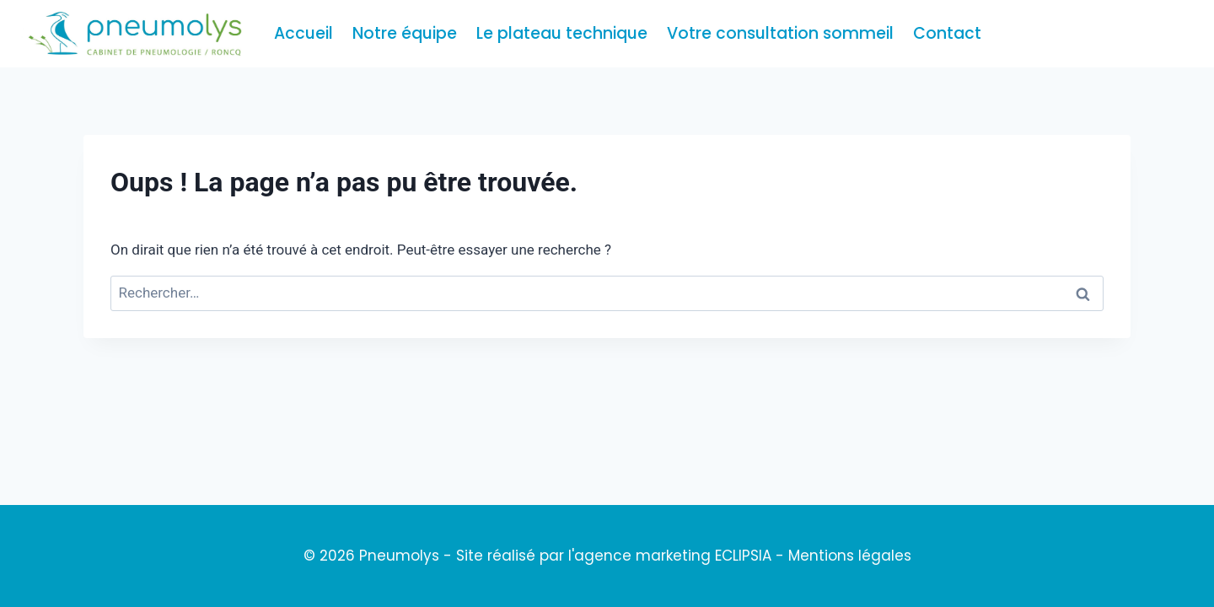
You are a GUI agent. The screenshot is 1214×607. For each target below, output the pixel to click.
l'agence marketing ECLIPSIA (669, 555)
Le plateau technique (561, 33)
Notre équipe (404, 33)
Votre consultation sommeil (780, 33)
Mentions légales (849, 555)
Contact (947, 33)
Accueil (303, 33)
